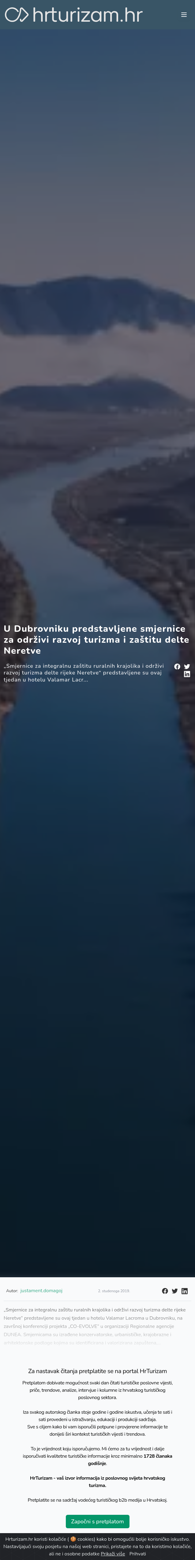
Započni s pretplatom (97, 1521)
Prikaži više (113, 1554)
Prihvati (137, 1554)
